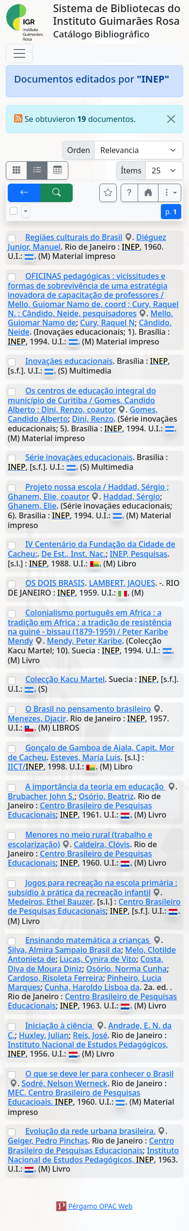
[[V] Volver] (24, 193)
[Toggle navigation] (19, 53)
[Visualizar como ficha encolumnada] (37, 170)
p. (171, 211)
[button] (129, 193)
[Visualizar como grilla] (57, 170)
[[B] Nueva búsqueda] (56, 193)
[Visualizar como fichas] (16, 170)
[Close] (171, 119)
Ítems (131, 170)
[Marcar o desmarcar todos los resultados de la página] (13, 211)
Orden (78, 150)
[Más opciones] (169, 193)
